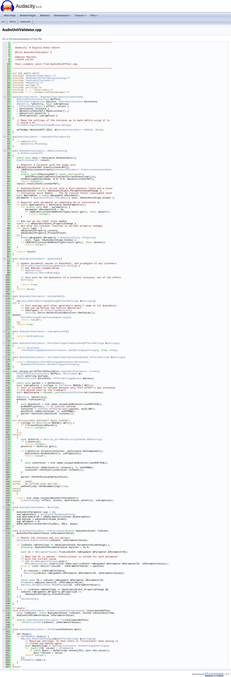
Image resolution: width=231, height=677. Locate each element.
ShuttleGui (70, 373)
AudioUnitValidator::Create (80, 371)
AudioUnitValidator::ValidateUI (40, 296)
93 (6, 258)
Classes (80, 15)
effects (13, 22)
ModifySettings (38, 301)
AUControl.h (34, 82)
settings (87, 301)
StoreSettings (50, 362)
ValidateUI (28, 598)
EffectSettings (69, 301)
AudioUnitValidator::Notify (37, 507)
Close (39, 143)
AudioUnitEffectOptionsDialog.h (48, 78)
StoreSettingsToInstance (33, 125)
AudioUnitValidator (46, 620)
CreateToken (75, 97)
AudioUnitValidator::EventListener (42, 530)
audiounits (25, 22)
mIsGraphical (35, 336)
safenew (43, 408)
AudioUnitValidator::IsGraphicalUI (42, 331)
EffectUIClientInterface (33, 99)
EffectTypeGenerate (57, 310)
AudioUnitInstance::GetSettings (63, 350)
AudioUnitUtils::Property (77, 237)
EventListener (40, 540)
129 (6, 343)
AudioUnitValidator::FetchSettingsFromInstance (51, 343)
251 (6, 629)
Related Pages (28, 15)
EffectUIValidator (31, 106)
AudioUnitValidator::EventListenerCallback (82, 169)
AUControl (23, 104)
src (3, 22)
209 (6, 530)
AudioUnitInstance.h (40, 80)
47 (6, 150)
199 (6, 507)
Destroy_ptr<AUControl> (59, 439)
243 (6, 610)
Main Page (10, 15)
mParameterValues (46, 552)
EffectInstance (26, 378)
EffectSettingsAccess (31, 101)
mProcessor (81, 362)
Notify (25, 279)
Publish (29, 573)
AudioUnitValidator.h (41, 75)
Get (64, 125)
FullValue (65, 385)
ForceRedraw (48, 272)
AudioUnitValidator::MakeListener (42, 150)
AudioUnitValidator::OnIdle (74, 129)
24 (6, 97)
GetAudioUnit (63, 514)
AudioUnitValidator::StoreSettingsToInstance (49, 357)
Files (94, 15)
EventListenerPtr (32, 153)
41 (6, 136)
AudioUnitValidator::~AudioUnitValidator (39, 136)
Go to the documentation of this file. (22, 39)
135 (6, 357)
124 (6, 331)
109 (6, 296)
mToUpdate (27, 582)
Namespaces (62, 15)
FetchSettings (31, 350)
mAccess (55, 125)
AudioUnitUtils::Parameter (51, 197)
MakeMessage (59, 584)
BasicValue (43, 423)
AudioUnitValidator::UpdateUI (39, 258)
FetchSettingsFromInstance (38, 317)
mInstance (33, 348)
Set (34, 584)
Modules (45, 15)
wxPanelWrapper (59, 408)
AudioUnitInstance (71, 101)
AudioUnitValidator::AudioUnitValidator (39, 97)
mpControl (28, 141)
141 (6, 371)
